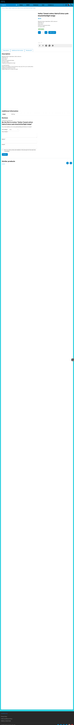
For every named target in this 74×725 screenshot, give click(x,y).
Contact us (51, 5)
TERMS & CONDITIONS (6, 718)
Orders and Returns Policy (6, 716)
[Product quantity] (43, 35)
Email (3, 147)
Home (21, 5)
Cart (43, 5)
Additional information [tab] (17, 53)
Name (3, 142)
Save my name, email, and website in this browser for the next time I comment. (20, 153)
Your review (5, 134)
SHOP (27, 5)
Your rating (5, 132)
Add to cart (53, 35)
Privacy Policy (4, 714)
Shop (6, 10)
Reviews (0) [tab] (29, 53)
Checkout (35, 5)
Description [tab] (6, 53)
